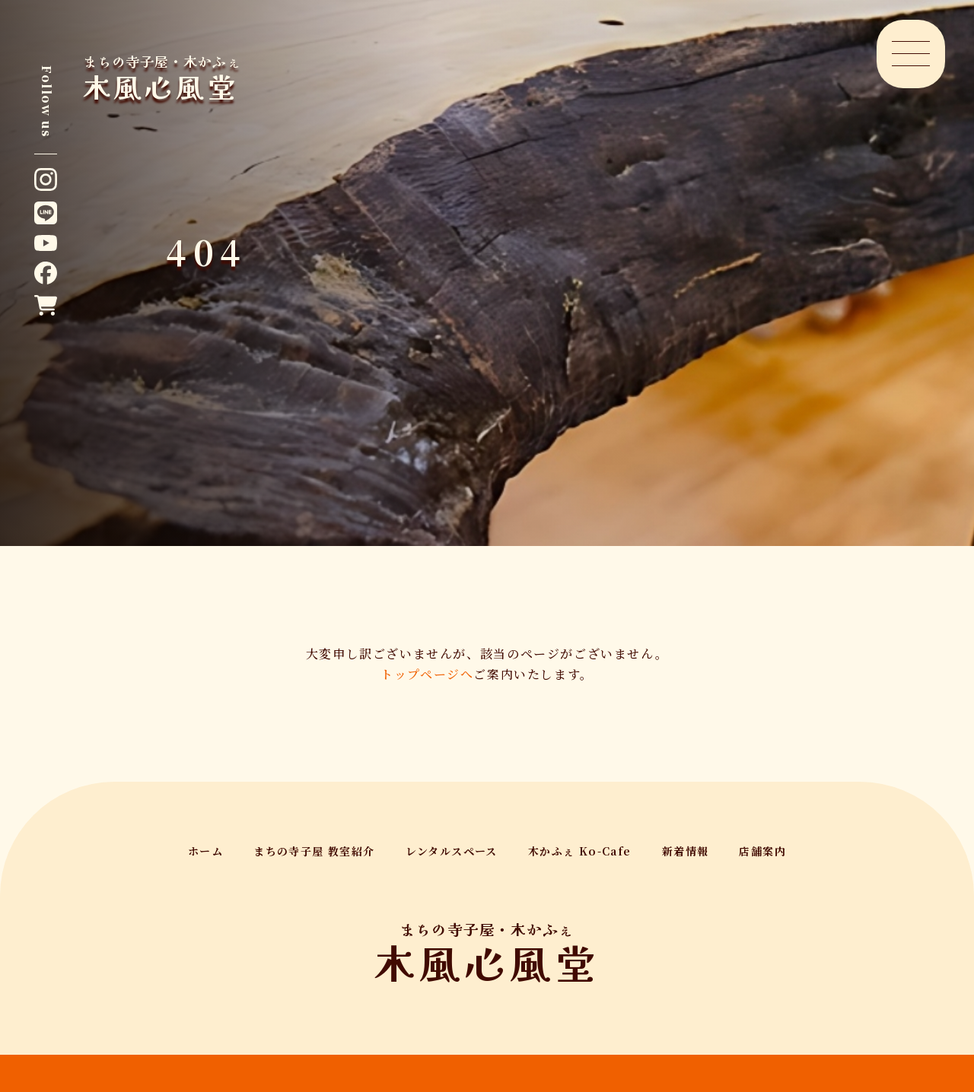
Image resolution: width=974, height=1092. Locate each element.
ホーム (205, 851)
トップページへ (426, 674)
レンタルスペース (452, 851)
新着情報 (685, 851)
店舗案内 (762, 851)
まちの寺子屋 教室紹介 (313, 851)
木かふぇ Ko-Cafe (580, 851)
